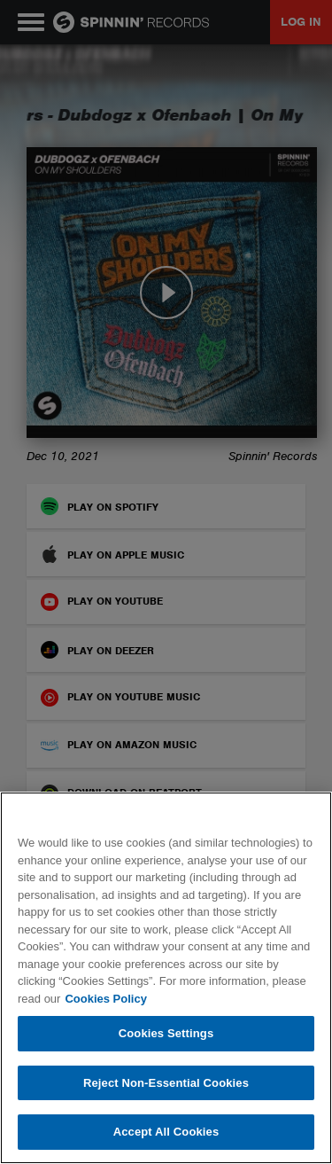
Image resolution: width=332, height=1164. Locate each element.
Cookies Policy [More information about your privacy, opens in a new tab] (105, 998)
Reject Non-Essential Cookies (166, 1083)
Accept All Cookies (166, 1131)
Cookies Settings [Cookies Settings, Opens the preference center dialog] (166, 1033)
